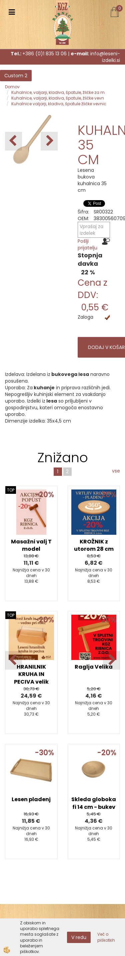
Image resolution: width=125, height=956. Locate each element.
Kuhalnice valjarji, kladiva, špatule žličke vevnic (58, 104)
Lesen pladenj (31, 799)
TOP (10, 490)
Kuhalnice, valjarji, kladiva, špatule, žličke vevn (57, 98)
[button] (49, 141)
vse (116, 471)
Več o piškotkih (106, 937)
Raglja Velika (94, 667)
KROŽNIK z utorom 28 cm (94, 545)
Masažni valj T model (31, 545)
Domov (12, 87)
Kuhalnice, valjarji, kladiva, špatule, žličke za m (58, 92)
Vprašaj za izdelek (91, 229)
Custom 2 (15, 75)
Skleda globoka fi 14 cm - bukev (93, 803)
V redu (78, 937)
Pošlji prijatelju (87, 244)
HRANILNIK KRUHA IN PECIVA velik (31, 674)
